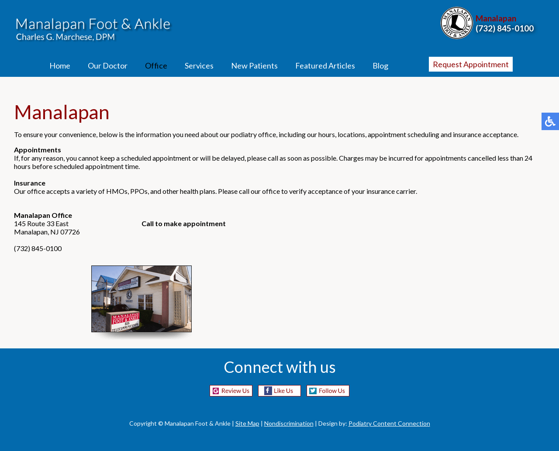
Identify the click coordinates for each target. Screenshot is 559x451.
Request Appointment (471, 64)
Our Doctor (108, 65)
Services (199, 65)
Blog (380, 65)
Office (156, 65)
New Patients (254, 65)
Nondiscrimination (289, 423)
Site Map (247, 423)
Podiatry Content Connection (389, 423)
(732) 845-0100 (505, 28)
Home (59, 65)
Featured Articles (325, 65)
